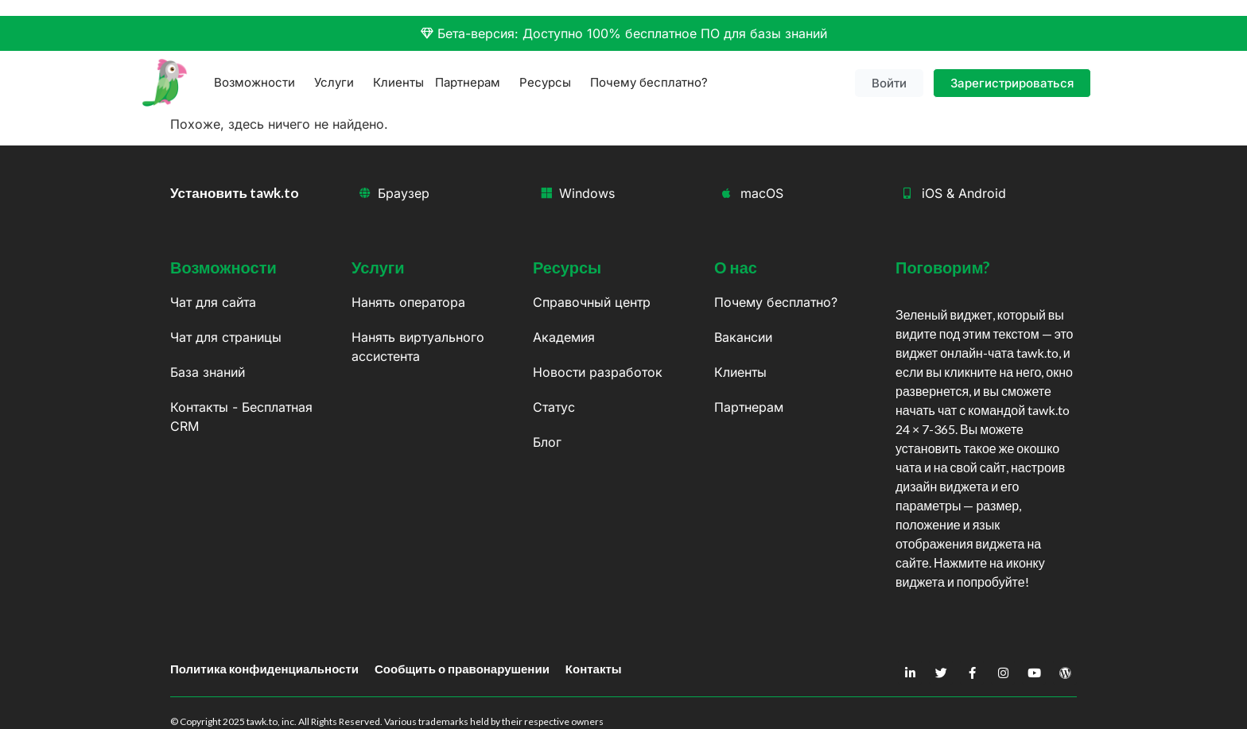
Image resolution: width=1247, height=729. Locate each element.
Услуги (338, 83)
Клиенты (398, 82)
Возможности (258, 83)
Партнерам (471, 83)
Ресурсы (549, 83)
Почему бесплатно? (649, 82)
